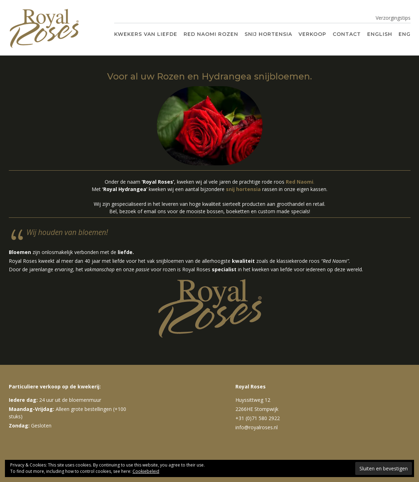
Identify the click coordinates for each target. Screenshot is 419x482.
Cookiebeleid (146, 471)
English (379, 34)
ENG (405, 34)
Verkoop (312, 34)
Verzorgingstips (393, 17)
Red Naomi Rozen (211, 34)
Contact (347, 34)
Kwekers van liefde (145, 34)
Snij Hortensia (268, 34)
